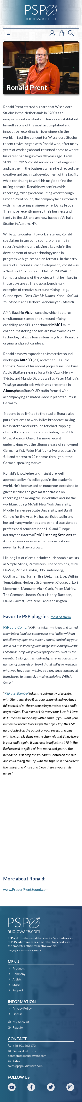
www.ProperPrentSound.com (25, 889)
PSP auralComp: (15, 627)
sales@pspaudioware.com (25, 1066)
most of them (61, 617)
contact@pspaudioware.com (27, 1055)
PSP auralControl (16, 693)
